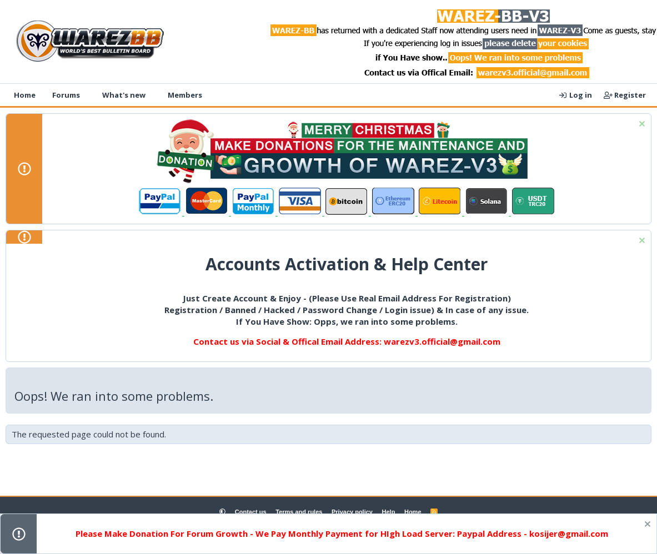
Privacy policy (352, 511)
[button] (87, 95)
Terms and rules (298, 511)
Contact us (251, 511)
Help (388, 511)
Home (25, 95)
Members (185, 95)
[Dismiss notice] (640, 125)
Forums (66, 95)
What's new (124, 95)
